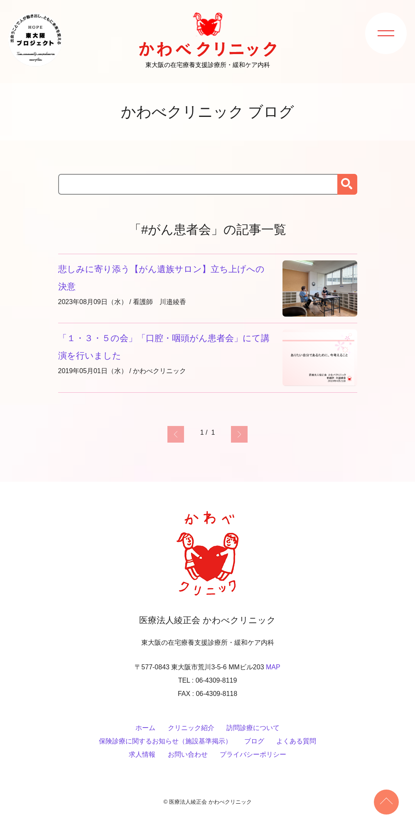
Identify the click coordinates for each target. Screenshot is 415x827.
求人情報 (142, 754)
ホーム (145, 727)
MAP (273, 667)
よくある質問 (296, 741)
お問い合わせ (188, 754)
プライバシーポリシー (253, 754)
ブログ (254, 741)
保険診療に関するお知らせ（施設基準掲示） (165, 741)
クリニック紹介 (191, 727)
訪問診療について (253, 727)
